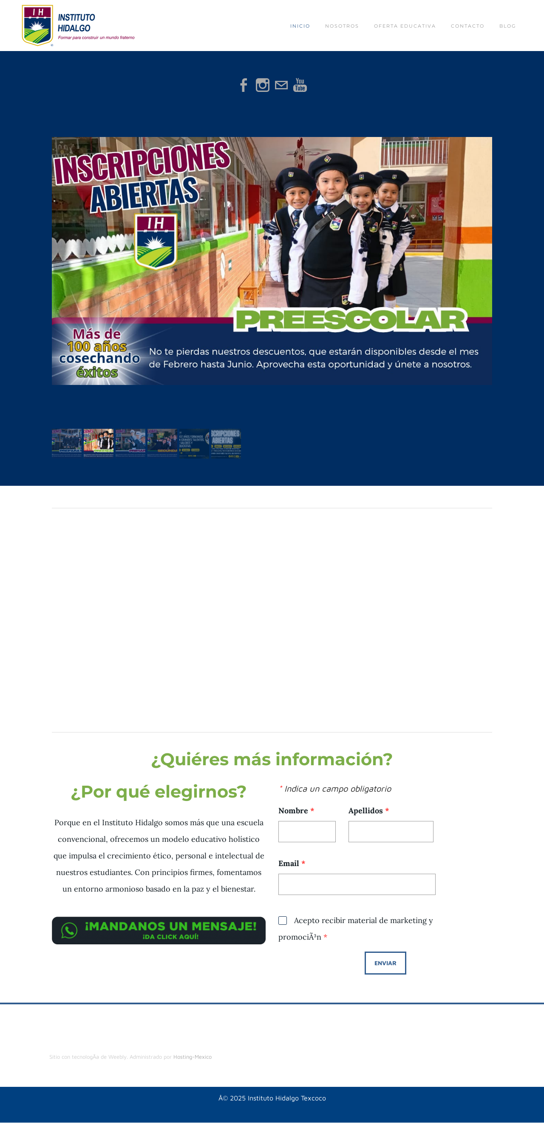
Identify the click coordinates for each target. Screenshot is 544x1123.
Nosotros (342, 26)
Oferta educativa (405, 26)
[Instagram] (262, 85)
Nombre (296, 810)
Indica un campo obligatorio (334, 788)
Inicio (300, 26)
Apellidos (368, 810)
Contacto (467, 26)
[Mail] (281, 85)
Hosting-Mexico (192, 1056)
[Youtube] (300, 85)
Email (292, 863)
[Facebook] (244, 85)
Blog (507, 26)
